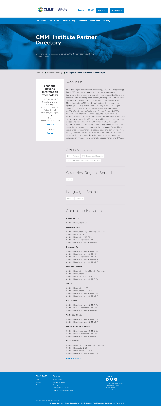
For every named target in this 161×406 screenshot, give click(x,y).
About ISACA (41, 376)
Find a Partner (57, 379)
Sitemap (53, 403)
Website (50, 124)
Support (81, 10)
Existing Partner (58, 385)
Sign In (102, 10)
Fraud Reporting (98, 403)
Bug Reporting (110, 403)
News (37, 379)
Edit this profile (73, 359)
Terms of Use (120, 403)
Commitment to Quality (61, 387)
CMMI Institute (52, 9)
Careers (38, 382)
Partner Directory (54, 73)
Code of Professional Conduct (63, 390)
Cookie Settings (86, 403)
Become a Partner (59, 382)
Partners (39, 73)
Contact (38, 385)
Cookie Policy (74, 403)
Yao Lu (50, 133)
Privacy (66, 403)
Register (117, 10)
